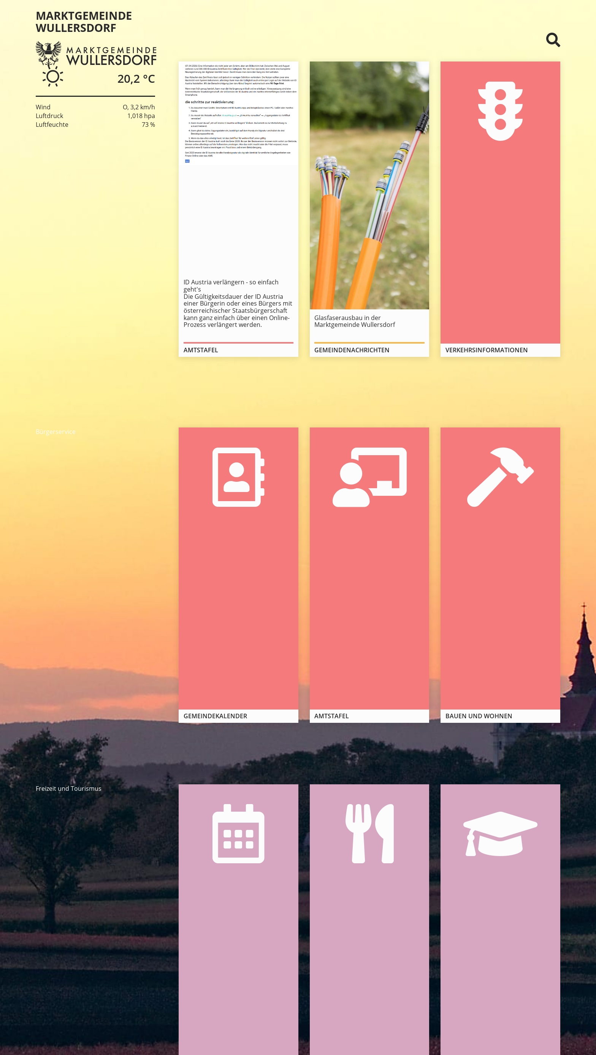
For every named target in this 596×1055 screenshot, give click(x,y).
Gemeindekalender (215, 716)
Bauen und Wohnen (478, 716)
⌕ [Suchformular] (553, 40)
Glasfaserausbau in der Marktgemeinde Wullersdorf (354, 321)
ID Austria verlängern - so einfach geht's (231, 285)
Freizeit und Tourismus (68, 788)
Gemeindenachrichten (352, 350)
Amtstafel (201, 350)
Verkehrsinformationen (486, 350)
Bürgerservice (56, 431)
